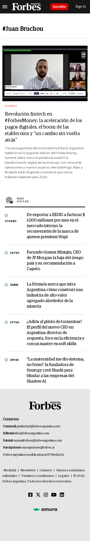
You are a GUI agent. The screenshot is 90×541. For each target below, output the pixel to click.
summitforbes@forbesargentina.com (38, 440)
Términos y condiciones (37, 476)
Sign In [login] (81, 7)
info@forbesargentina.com (32, 433)
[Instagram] (46, 495)
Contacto (46, 470)
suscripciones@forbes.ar (38, 447)
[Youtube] (54, 495)
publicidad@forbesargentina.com (38, 426)
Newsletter (28, 470)
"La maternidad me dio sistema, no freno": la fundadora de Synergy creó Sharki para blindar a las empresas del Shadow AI (55, 370)
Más (51, 200)
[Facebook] (30, 495)
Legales (63, 476)
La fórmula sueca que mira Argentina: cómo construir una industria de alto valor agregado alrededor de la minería (55, 295)
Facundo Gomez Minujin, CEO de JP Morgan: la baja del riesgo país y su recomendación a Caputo (55, 260)
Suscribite (59, 6)
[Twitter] (38, 495)
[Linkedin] (62, 495)
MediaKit (10, 470)
